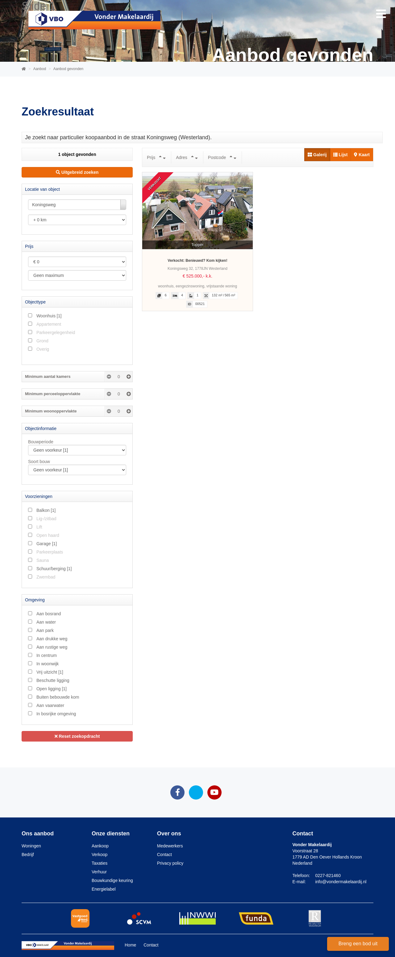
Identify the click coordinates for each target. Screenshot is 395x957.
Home (130, 944)
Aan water (46, 622)
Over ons (169, 833)
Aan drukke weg (51, 638)
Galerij (317, 154)
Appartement (48, 324)
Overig (42, 349)
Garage (46, 543)
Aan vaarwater (50, 705)
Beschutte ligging (52, 680)
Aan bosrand (48, 613)
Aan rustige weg (51, 647)
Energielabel (104, 889)
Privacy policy (170, 863)
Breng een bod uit (358, 943)
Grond (42, 340)
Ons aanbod (38, 833)
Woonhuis (48, 315)
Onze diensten (111, 833)
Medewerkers (170, 845)
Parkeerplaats (49, 552)
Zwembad (45, 577)
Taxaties (99, 863)
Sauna (42, 560)
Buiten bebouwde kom (57, 697)
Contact (164, 854)
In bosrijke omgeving (56, 713)
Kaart (362, 154)
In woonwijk (47, 663)
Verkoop (99, 854)
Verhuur (99, 871)
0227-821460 (328, 875)
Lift (39, 526)
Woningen (31, 845)
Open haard (47, 535)
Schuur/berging (54, 568)
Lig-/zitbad (46, 518)
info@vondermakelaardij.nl (340, 881)
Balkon (46, 510)
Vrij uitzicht (49, 672)
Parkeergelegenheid (55, 332)
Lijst (340, 154)
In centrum (46, 655)
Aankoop (100, 845)
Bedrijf (28, 854)
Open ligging (51, 688)
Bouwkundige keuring (112, 880)
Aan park (45, 630)
